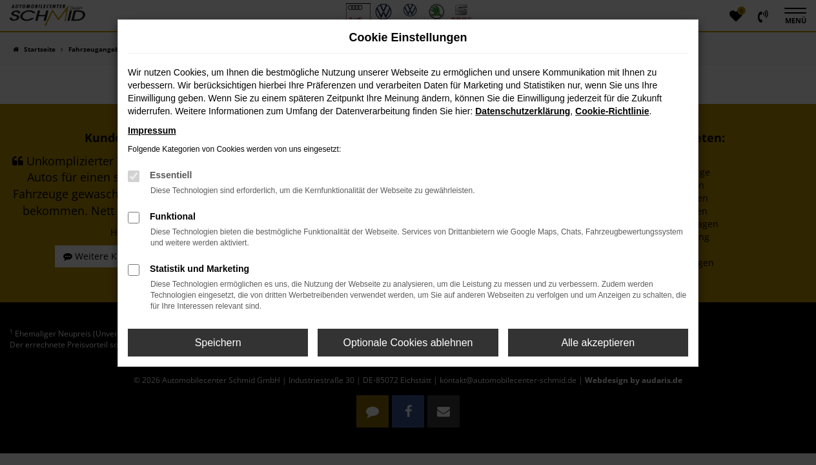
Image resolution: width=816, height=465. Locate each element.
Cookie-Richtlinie (612, 111)
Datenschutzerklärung (522, 111)
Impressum (152, 130)
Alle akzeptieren (598, 342)
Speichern (218, 342)
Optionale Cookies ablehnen (408, 342)
